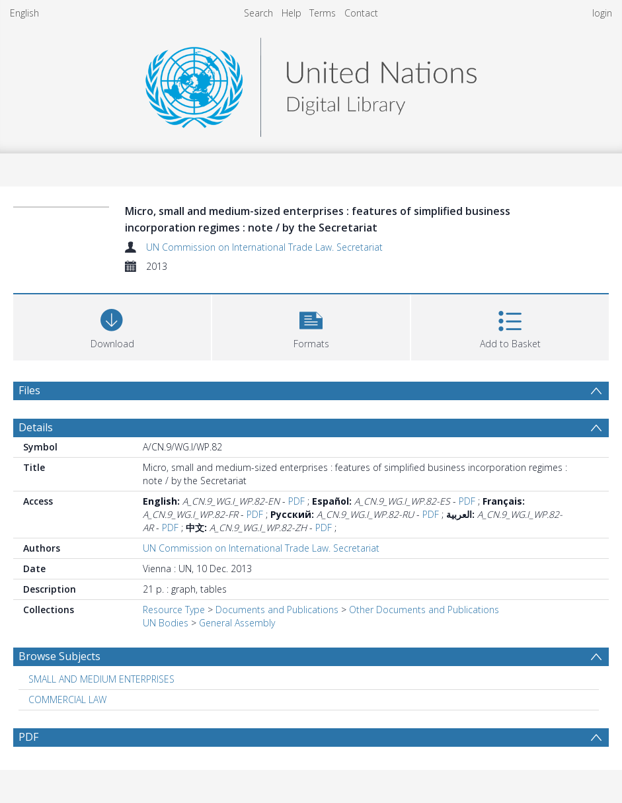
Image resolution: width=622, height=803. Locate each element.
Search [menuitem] (258, 13)
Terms (322, 13)
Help (291, 13)
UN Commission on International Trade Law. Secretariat (264, 247)
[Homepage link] (310, 83)
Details (36, 427)
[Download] (112, 325)
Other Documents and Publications (424, 609)
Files (29, 390)
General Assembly (237, 622)
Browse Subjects (59, 656)
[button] (311, 325)
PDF (296, 501)
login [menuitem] (602, 13)
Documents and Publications (276, 609)
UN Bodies (165, 622)
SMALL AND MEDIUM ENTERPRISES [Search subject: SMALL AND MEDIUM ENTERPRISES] (101, 679)
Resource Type (174, 609)
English (24, 13)
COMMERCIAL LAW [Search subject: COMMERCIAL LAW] (67, 699)
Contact (361, 13)
